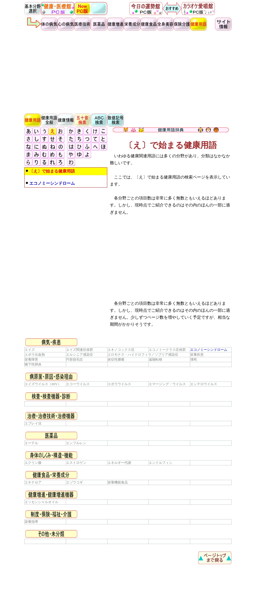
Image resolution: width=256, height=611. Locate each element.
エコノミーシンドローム (208, 350)
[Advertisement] (128, 71)
